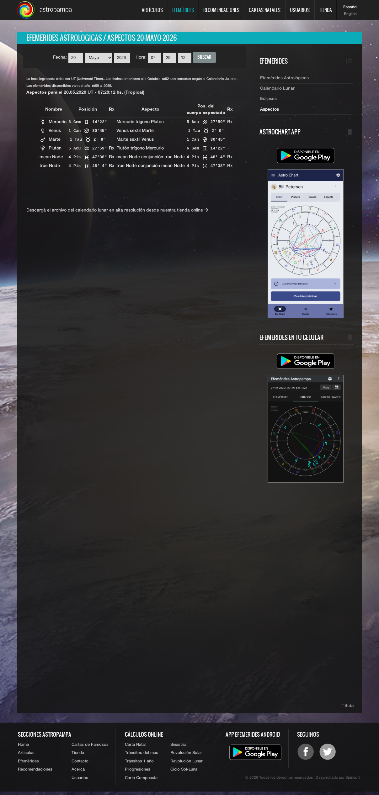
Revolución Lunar (186, 764)
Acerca (78, 773)
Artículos (152, 9)
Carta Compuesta (141, 781)
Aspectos (269, 111)
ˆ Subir (349, 708)
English (350, 14)
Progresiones (137, 773)
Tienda (325, 9)
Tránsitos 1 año (139, 764)
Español (350, 7)
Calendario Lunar (277, 90)
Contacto (80, 764)
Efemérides (183, 9)
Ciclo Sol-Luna (183, 773)
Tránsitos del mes (141, 756)
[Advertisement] (306, 595)
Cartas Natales (264, 9)
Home (23, 747)
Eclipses (268, 100)
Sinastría (178, 747)
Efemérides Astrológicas (284, 79)
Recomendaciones (221, 9)
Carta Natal (135, 747)
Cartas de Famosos (90, 747)
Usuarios (300, 9)
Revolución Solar (186, 756)
